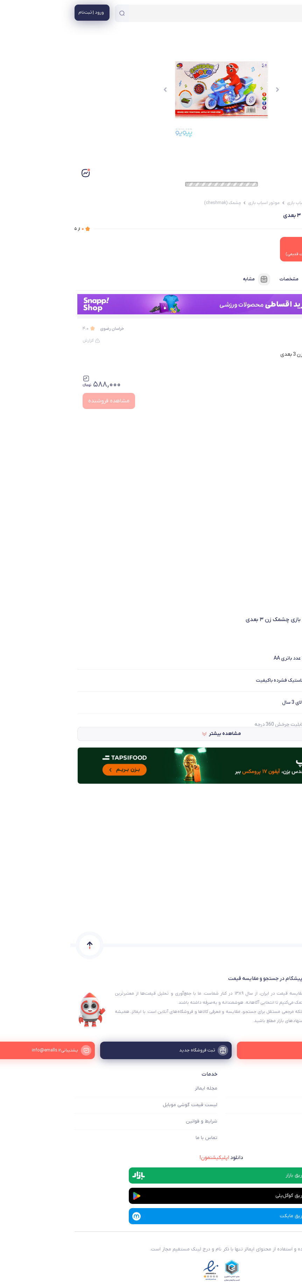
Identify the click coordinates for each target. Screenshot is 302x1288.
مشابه (187, 279)
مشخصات (226, 279)
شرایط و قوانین (131, 1121)
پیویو (284, 329)
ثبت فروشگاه (284, 1121)
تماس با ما (136, 1137)
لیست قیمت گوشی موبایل (119, 1105)
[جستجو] (51, 13)
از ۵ (9, 228)
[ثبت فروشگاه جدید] (151, 1050)
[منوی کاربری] (21, 13)
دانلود (151, 1157)
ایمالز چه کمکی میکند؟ (275, 1088)
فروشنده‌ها (275, 279)
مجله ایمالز (136, 1088)
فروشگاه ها (286, 1105)
